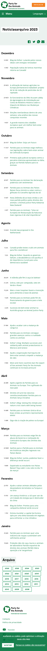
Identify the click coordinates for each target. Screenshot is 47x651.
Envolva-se (38, 5)
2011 (36, 584)
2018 (7, 579)
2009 (17, 589)
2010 (7, 589)
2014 (7, 584)
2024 (27, 568)
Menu (7, 13)
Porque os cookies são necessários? (30, 645)
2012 (26, 584)
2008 (27, 589)
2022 (7, 574)
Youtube (9, 630)
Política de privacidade (12, 622)
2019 (37, 574)
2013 (17, 584)
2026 (7, 568)
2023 (37, 568)
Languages (38, 14)
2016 (27, 579)
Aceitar (8, 645)
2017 (17, 579)
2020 (27, 574)
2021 (17, 574)
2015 (36, 579)
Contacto (6, 619)
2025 (17, 568)
